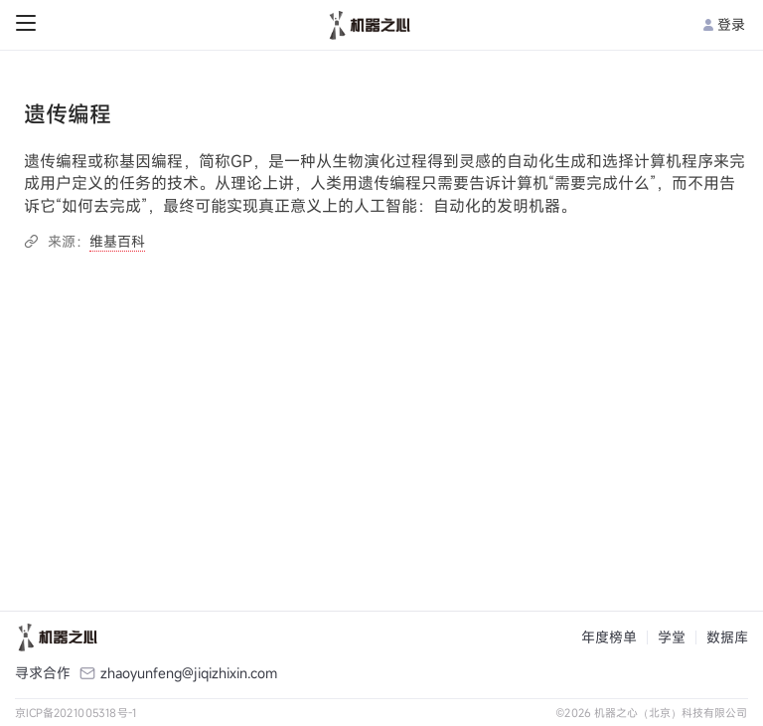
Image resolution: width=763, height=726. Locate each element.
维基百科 (117, 241)
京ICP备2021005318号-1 (76, 712)
